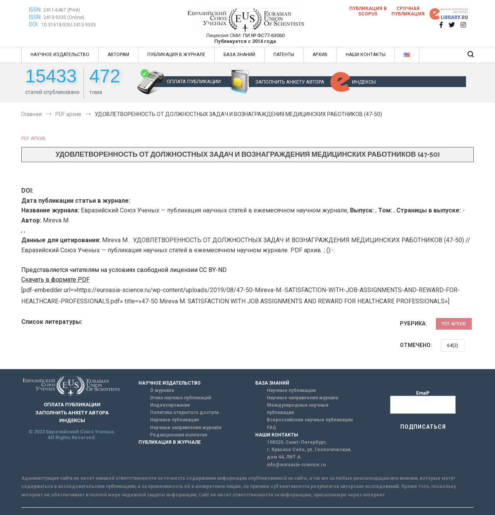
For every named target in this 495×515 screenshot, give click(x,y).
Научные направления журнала (185, 427)
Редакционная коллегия (178, 435)
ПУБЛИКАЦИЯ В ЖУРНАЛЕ (176, 54)
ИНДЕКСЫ (364, 82)
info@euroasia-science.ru (296, 464)
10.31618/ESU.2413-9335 (68, 24)
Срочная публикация (408, 11)
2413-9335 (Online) (63, 17)
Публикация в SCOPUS (368, 11)
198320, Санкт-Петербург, (297, 442)
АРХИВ (320, 54)
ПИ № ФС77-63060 (264, 35)
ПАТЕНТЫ (283, 54)
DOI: (34, 24)
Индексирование (170, 405)
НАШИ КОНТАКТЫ (366, 54)
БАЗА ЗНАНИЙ (239, 54)
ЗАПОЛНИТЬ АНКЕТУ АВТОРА (289, 82)
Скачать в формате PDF (55, 279)
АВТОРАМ (118, 54)
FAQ (271, 427)
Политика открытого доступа (184, 412)
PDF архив (33, 138)
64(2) (452, 345)
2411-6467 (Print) (61, 10)
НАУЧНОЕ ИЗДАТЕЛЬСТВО (60, 54)
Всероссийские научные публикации (310, 420)
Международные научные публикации (298, 408)
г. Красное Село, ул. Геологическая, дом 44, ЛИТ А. (309, 453)
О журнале (162, 390)
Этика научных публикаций (180, 397)
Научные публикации (174, 420)
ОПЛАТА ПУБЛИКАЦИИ (194, 81)
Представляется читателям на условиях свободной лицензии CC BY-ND (124, 270)
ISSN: (35, 10)
